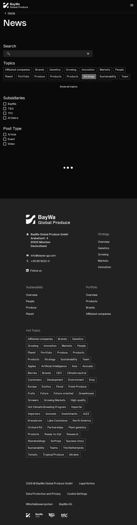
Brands (90, 307)
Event (11, 139)
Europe (32, 386)
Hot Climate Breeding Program (47, 407)
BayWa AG (65, 504)
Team (85, 359)
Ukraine (73, 454)
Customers (35, 379)
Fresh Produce (77, 386)
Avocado (87, 366)
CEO (59, 373)
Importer (76, 407)
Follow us (36, 270)
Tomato (33, 454)
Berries (32, 373)
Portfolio (46, 352)
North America (82, 420)
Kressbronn (35, 420)
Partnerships (55, 427)
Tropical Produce (53, 454)
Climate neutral (76, 373)
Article (12, 134)
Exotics (46, 386)
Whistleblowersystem (39, 504)
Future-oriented (63, 393)
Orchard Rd (35, 427)
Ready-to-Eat (53, 434)
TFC (10, 113)
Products (92, 301)
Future (44, 393)
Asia (74, 366)
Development (55, 379)
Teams (54, 447)
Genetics (103, 248)
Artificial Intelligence (54, 366)
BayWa (12, 103)
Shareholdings (37, 441)
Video (11, 143)
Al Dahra (13, 118)
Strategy (50, 359)
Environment (76, 379)
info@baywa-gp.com (43, 255)
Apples (32, 366)
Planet (30, 313)
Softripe (56, 441)
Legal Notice (87, 483)
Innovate (51, 413)
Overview (103, 241)
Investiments (69, 413)
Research (72, 434)
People (30, 301)
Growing (103, 254)
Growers (33, 400)
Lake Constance (57, 420)
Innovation (104, 267)
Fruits (31, 393)
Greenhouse (86, 393)
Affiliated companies (98, 313)
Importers (34, 413)
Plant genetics (77, 427)
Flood (59, 386)
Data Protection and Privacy (43, 493)
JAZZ (86, 413)
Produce (31, 307)
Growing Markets (54, 400)
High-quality (78, 400)
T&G (11, 108)
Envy (92, 379)
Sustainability (69, 359)
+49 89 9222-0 (40, 261)
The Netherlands (73, 447)
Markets (103, 260)
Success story (75, 441)
